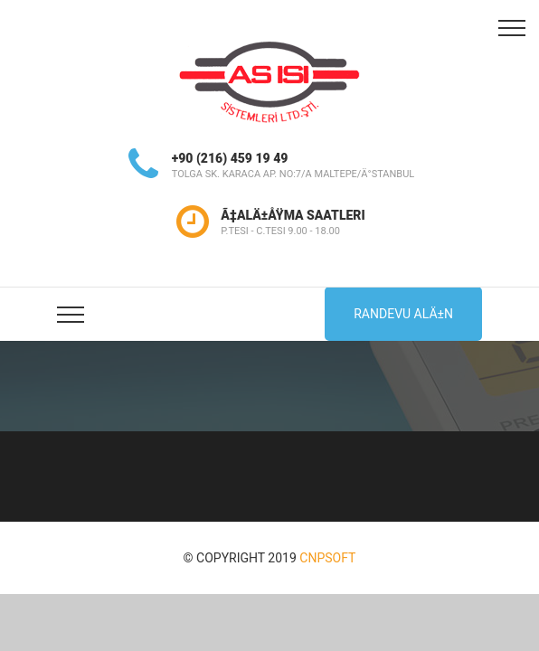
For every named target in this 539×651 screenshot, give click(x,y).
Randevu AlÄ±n (403, 314)
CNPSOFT (327, 558)
